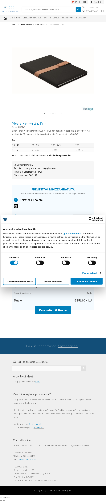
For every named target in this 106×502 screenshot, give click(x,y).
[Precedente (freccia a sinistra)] (1, 500)
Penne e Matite (67, 18)
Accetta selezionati (53, 281)
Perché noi (38, 428)
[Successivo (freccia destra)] (4, 500)
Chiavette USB (54, 18)
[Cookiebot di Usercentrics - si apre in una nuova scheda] (91, 219)
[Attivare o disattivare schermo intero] (6, 497)
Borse (45, 18)
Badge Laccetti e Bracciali (32, 18)
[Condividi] (4, 497)
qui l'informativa (72, 233)
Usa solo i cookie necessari (19, 281)
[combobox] (48, 9)
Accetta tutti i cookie (86, 281)
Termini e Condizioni (57, 490)
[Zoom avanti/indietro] (9, 497)
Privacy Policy (40, 490)
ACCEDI (98, 2)
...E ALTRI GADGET (80, 18)
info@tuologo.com (27, 460)
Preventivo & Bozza (53, 310)
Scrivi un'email (35, 424)
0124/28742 (90, 7)
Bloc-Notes (39, 25)
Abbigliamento (15, 18)
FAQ (70, 490)
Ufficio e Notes (26, 25)
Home (14, 25)
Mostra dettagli (89, 273)
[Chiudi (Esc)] (1, 497)
